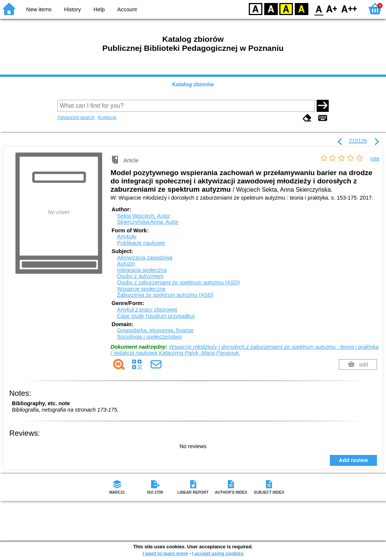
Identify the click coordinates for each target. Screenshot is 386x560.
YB (286, 8)
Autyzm (126, 264)
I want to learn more (165, 553)
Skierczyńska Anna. (147, 222)
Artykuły (126, 236)
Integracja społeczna (142, 270)
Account (127, 9)
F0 (318, 8)
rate (375, 159)
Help (99, 9)
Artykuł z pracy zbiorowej (147, 310)
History (72, 9)
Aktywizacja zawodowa (144, 258)
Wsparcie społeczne (141, 289)
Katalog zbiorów (193, 84)
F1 (331, 8)
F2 (349, 8)
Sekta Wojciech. (143, 216)
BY (301, 8)
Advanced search (76, 117)
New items (39, 9)
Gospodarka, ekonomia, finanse (155, 330)
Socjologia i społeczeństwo (149, 337)
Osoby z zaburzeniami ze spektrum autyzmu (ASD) (178, 282)
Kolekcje (107, 117)
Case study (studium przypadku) (156, 316)
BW (271, 8)
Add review (353, 460)
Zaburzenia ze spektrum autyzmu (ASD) (165, 295)
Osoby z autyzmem (140, 276)
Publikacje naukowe (141, 243)
